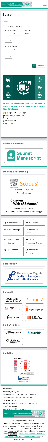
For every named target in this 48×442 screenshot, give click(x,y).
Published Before (11, 46)
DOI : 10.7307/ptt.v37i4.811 (15, 113)
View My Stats (24, 381)
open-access (11, 426)
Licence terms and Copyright (11, 241)
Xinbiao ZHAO (19, 116)
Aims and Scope (12, 229)
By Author (27, 30)
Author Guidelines (13, 222)
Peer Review (32, 222)
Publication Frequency (32, 251)
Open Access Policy (11, 251)
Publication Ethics (32, 231)
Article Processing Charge (34, 241)
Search (41, 66)
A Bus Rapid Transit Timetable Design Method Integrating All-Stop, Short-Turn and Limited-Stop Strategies (24, 106)
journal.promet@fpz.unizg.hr (14, 409)
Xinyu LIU (9, 116)
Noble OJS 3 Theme (26, 439)
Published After (10, 30)
